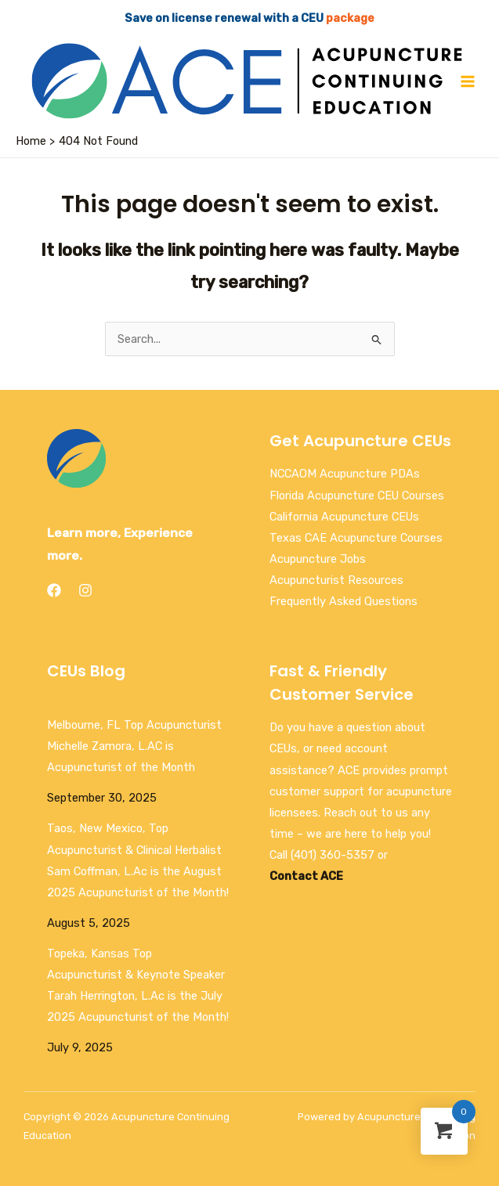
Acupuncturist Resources (336, 580)
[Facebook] (54, 590)
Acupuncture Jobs (317, 559)
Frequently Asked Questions (343, 601)
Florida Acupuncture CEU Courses (356, 495)
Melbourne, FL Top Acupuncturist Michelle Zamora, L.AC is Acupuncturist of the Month (134, 746)
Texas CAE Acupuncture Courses (356, 538)
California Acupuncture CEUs (344, 517)
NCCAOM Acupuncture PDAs (344, 474)
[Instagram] (85, 590)
